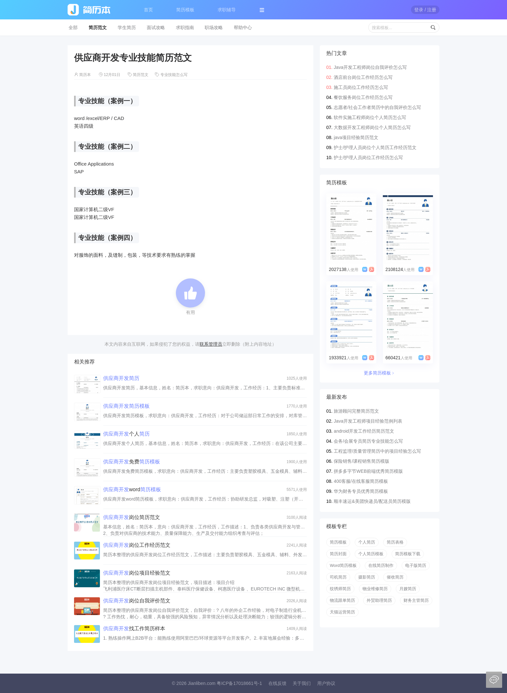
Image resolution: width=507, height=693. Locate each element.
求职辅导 (227, 9)
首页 (148, 9)
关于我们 (302, 683)
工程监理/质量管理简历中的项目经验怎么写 (377, 451)
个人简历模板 (370, 553)
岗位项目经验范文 (136, 573)
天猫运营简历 (342, 612)
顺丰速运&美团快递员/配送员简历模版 (372, 501)
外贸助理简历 (379, 600)
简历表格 (395, 542)
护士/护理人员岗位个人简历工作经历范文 (375, 147)
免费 (131, 461)
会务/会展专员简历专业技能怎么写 (368, 441)
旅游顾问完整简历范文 (356, 411)
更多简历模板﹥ (379, 372)
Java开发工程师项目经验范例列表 (368, 421)
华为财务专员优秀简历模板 (361, 491)
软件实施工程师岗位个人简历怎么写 (370, 117)
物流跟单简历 (342, 600)
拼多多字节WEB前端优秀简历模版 (368, 471)
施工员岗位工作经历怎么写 (361, 87)
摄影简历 (366, 577)
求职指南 (185, 27)
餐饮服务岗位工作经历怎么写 (363, 97)
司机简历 (338, 577)
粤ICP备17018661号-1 (239, 683)
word (132, 489)
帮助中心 (243, 27)
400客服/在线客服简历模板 (361, 481)
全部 (73, 27)
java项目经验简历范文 (356, 137)
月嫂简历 (407, 588)
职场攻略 (214, 27)
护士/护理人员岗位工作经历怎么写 (368, 157)
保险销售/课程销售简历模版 (361, 461)
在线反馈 (277, 683)
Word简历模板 (343, 565)
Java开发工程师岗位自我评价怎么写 (370, 67)
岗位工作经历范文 (136, 545)
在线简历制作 (381, 565)
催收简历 (395, 577)
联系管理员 (211, 344)
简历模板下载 (407, 553)
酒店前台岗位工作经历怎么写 (363, 77)
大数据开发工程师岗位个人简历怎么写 (372, 127)
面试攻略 (156, 27)
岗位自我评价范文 (136, 600)
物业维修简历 (375, 588)
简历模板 (185, 9)
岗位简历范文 (131, 517)
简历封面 (338, 553)
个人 (126, 434)
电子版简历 (415, 565)
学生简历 (127, 27)
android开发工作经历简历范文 (364, 431)
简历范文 (98, 27)
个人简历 (366, 542)
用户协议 (326, 683)
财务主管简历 (416, 600)
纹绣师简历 (340, 588)
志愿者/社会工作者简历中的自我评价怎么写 (377, 107)
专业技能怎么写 (174, 74)
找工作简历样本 (134, 628)
